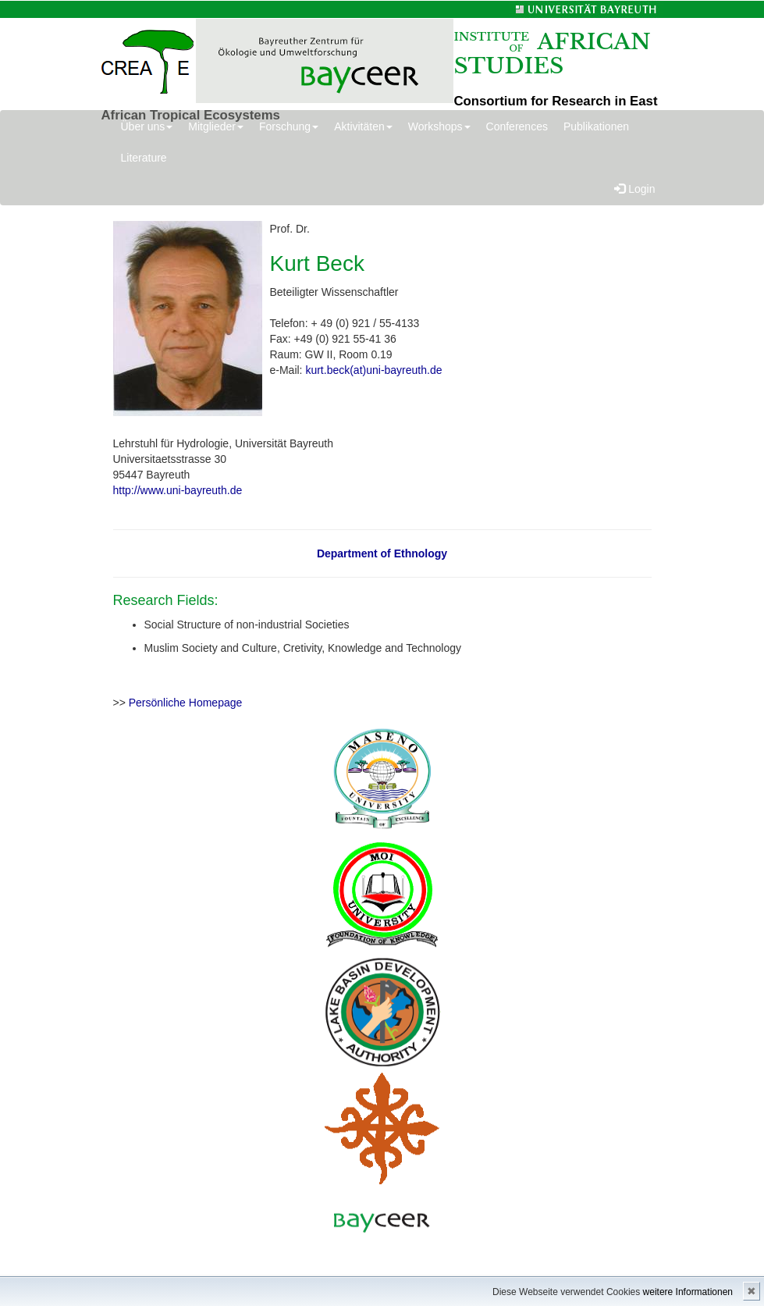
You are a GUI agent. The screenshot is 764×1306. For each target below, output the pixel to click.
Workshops (439, 126)
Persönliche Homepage (186, 702)
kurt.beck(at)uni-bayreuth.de (373, 370)
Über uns (147, 126)
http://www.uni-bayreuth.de (178, 490)
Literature (144, 157)
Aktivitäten (363, 126)
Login (634, 189)
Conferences (517, 126)
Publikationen (596, 126)
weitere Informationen (688, 1291)
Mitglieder (215, 126)
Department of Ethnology (382, 553)
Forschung (288, 126)
